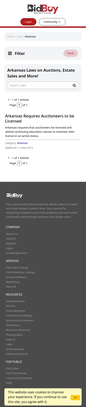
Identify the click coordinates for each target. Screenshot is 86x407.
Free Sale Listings (17, 267)
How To (11, 339)
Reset (70, 53)
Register (11, 243)
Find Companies (16, 373)
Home (10, 36)
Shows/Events (15, 349)
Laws (19, 36)
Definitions (13, 325)
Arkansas (30, 36)
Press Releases (15, 310)
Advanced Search (17, 354)
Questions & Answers (20, 320)
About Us (12, 234)
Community (52, 21)
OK (75, 397)
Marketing (12, 282)
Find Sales (12, 368)
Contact (11, 238)
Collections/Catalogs (19, 315)
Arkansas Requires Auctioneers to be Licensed (39, 118)
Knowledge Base (16, 253)
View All (11, 286)
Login (28, 21)
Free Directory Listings (20, 272)
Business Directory (18, 330)
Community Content (19, 378)
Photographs (14, 334)
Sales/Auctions (15, 301)
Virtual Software (16, 277)
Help (9, 382)
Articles (10, 306)
